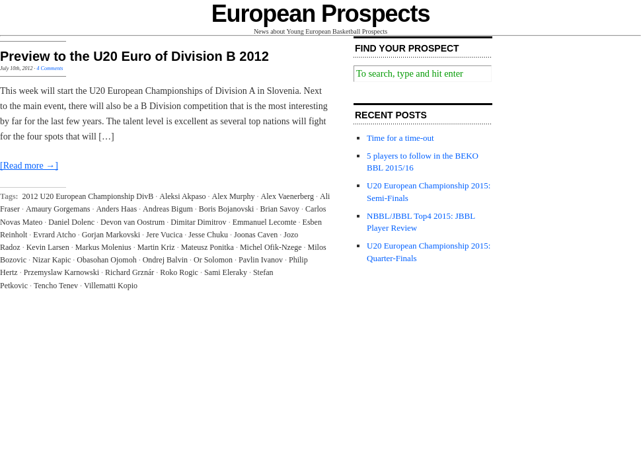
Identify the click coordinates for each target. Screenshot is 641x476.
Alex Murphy (233, 196)
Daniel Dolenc (71, 222)
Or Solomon (213, 259)
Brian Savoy (279, 209)
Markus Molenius (103, 247)
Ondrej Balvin (165, 259)
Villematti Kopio (110, 285)
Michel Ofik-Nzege (271, 247)
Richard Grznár (129, 272)
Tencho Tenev (56, 285)
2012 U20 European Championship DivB (88, 196)
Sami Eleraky (225, 272)
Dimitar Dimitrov (198, 222)
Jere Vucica (164, 234)
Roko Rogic (179, 272)
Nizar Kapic (51, 259)
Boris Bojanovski (226, 209)
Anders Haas (116, 209)
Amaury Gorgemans (58, 209)
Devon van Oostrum (132, 222)
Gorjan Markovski (111, 234)
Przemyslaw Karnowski (61, 272)
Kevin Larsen (47, 247)
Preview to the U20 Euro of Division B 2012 (134, 56)
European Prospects (320, 13)
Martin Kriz (156, 247)
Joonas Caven (256, 234)
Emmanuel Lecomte (265, 222)
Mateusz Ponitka (207, 247)
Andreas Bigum (168, 209)
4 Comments (50, 68)
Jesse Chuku (208, 234)
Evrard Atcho (54, 234)
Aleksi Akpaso (182, 196)
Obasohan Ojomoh (106, 259)
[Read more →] (29, 166)
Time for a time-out (400, 138)
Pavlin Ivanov (261, 259)
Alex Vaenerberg (288, 196)
